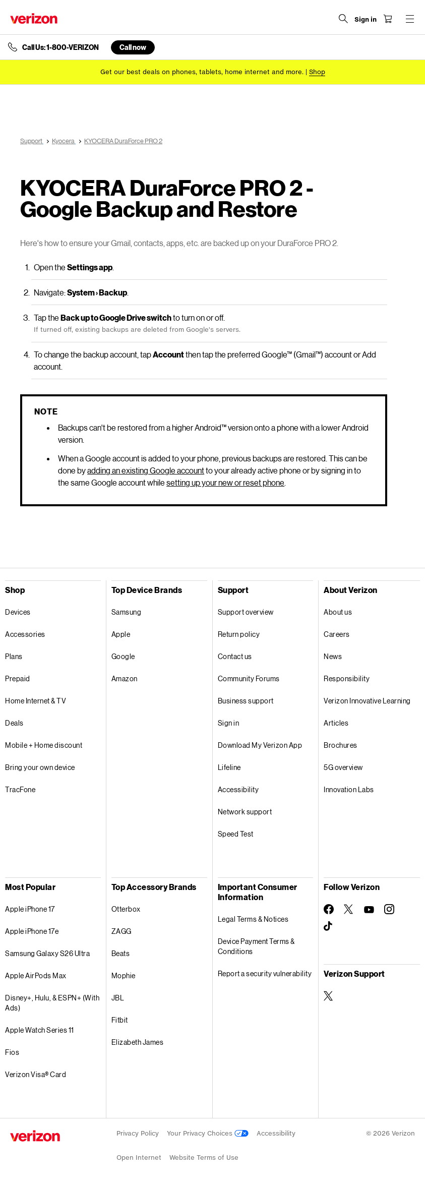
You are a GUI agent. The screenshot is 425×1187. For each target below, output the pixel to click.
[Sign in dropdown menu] (365, 20)
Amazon (124, 678)
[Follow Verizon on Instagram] (389, 909)
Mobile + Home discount (43, 745)
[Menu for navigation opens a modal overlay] (410, 19)
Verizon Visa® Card (35, 1074)
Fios (12, 1052)
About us (338, 612)
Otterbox (126, 909)
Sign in (228, 723)
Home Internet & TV (35, 700)
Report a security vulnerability (265, 973)
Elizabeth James (137, 1042)
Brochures (340, 745)
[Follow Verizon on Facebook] (329, 909)
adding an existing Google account (145, 470)
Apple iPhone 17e (31, 931)
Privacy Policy (137, 1133)
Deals (14, 723)
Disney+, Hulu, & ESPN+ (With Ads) (52, 1002)
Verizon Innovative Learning (367, 700)
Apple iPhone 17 (30, 909)
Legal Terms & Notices (253, 919)
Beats (120, 953)
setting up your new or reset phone (225, 482)
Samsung (126, 612)
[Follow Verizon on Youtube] (369, 910)
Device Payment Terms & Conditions (256, 946)
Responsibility (347, 678)
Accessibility (238, 789)
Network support (245, 811)
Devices (18, 612)
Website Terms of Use (203, 1157)
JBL (118, 997)
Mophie (123, 975)
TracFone (20, 789)
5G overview (343, 767)
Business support (246, 700)
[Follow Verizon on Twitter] (349, 909)
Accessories (25, 634)
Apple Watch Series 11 (39, 1030)
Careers (337, 634)
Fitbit (119, 1020)
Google (123, 656)
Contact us (235, 656)
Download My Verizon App (260, 745)
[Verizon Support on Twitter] (329, 996)
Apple (121, 634)
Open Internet (138, 1157)
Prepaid (17, 678)
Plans (14, 656)
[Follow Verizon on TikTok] (329, 926)
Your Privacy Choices (208, 1133)
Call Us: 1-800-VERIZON (60, 47)
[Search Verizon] (343, 19)
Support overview (246, 612)
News (333, 656)
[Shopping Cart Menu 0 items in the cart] (388, 19)
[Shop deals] (317, 72)
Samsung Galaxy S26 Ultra (47, 953)
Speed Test (236, 833)
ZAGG (121, 931)
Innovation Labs (349, 789)
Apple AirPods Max (36, 975)
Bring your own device (40, 767)
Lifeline (229, 767)
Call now (132, 47)
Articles (336, 723)
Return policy (239, 634)
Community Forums (249, 678)
